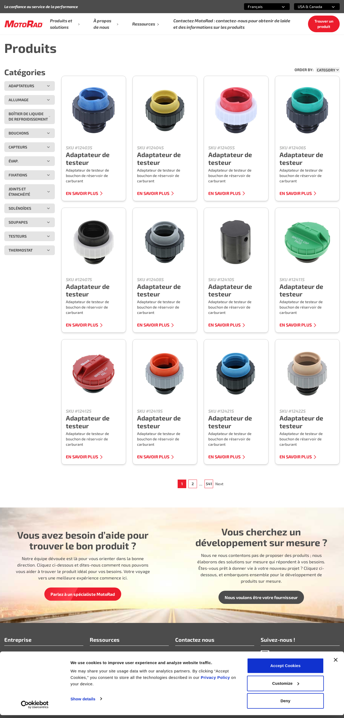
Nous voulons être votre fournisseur (261, 597)
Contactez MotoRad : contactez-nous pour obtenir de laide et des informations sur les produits (231, 24)
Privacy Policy (216, 680)
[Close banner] (336, 663)
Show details (82, 701)
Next (219, 483)
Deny (286, 703)
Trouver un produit (323, 24)
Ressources (145, 23)
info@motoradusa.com (197, 653)
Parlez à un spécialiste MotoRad (83, 594)
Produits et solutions (65, 24)
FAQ (94, 653)
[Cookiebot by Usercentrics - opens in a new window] (34, 708)
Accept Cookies (285, 668)
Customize (285, 686)
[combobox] (260, 6)
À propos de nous (106, 24)
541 (209, 483)
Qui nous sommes (21, 653)
